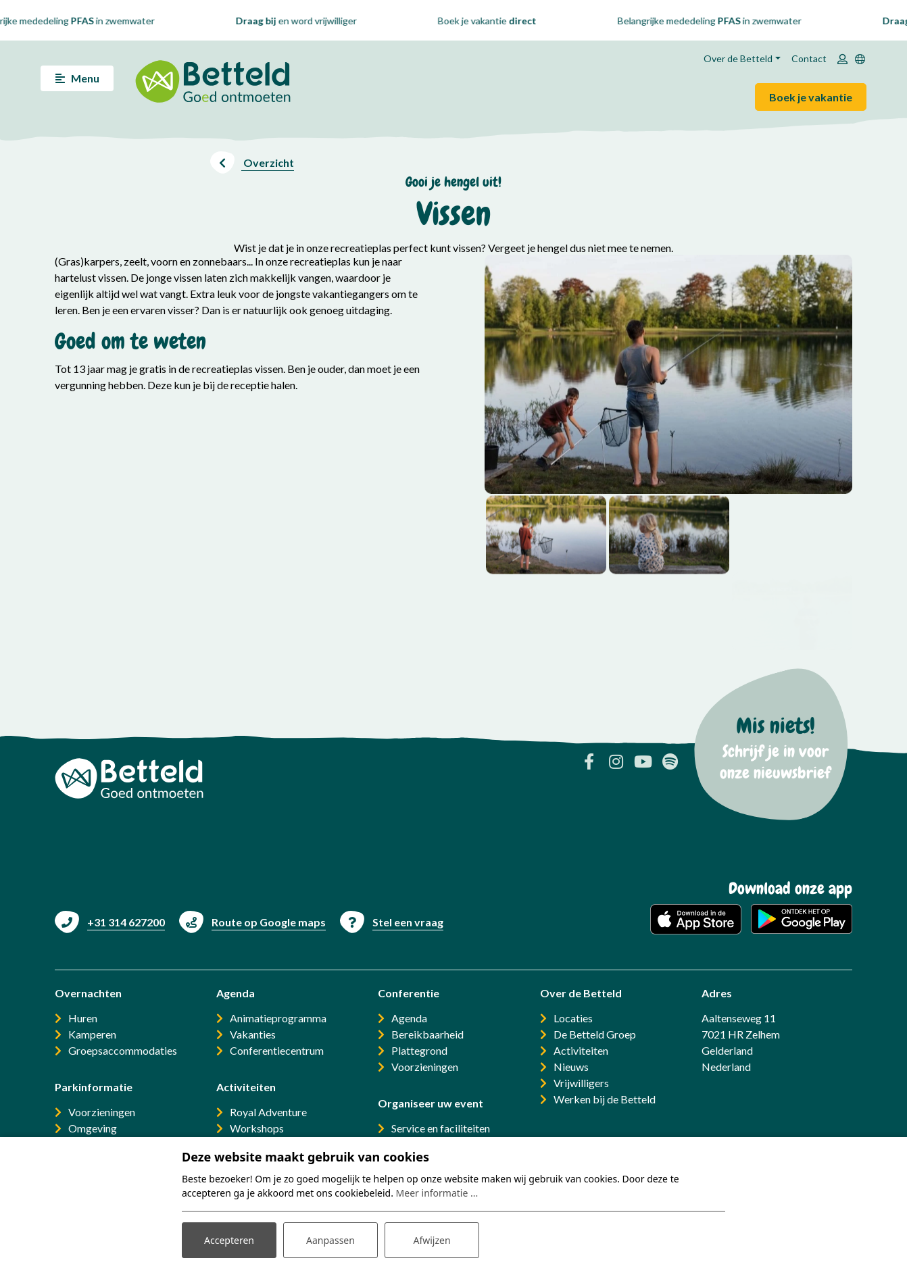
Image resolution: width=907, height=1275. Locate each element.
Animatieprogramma (278, 1017)
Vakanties (253, 1034)
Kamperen (92, 1034)
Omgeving (92, 1128)
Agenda (409, 1017)
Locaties (573, 1017)
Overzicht (267, 162)
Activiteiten (581, 1050)
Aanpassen (330, 1240)
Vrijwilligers (581, 1082)
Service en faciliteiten (440, 1128)
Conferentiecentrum (277, 1050)
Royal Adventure (268, 1111)
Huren (82, 1017)
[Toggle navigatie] (77, 78)
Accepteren (229, 1240)
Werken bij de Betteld (605, 1099)
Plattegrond (419, 1050)
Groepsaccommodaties (122, 1050)
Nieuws (571, 1066)
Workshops (257, 1128)
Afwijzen (431, 1240)
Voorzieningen (101, 1111)
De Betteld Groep (595, 1034)
